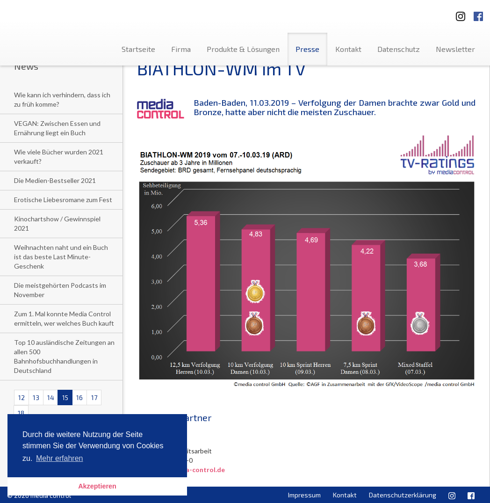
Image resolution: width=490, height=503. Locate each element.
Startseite (138, 48)
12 (21, 397)
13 (36, 397)
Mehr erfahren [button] (59, 458)
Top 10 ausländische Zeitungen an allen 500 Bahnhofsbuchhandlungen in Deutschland (64, 356)
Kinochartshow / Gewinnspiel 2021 (57, 223)
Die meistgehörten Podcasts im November (60, 290)
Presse (307, 48)
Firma (181, 48)
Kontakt (348, 48)
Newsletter (455, 48)
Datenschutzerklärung (402, 495)
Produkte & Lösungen (243, 48)
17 (94, 397)
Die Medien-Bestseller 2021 (55, 180)
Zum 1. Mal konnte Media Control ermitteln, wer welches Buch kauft (64, 318)
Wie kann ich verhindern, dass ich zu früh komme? (62, 99)
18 (21, 413)
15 (65, 397)
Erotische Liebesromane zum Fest (63, 200)
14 (50, 397)
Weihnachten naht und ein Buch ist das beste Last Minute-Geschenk (61, 256)
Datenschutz (398, 48)
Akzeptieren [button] (97, 486)
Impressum (304, 495)
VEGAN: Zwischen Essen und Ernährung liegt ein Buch (57, 128)
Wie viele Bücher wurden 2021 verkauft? (58, 156)
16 (79, 397)
